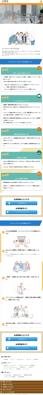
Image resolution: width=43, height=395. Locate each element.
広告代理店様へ (21, 376)
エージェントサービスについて (11, 367)
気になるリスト (20, 359)
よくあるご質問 (7, 375)
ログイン (12, 359)
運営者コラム (23, 367)
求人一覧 (29, 359)
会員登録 (6, 359)
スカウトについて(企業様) (9, 376)
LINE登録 (35, 359)
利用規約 (18, 369)
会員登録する (22, 203)
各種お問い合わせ (17, 375)
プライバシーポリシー (9, 369)
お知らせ (31, 367)
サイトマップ (26, 369)
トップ (1, 3)
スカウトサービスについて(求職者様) (26, 365)
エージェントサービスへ (22, 212)
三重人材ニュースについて (10, 365)
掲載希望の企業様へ (28, 375)
